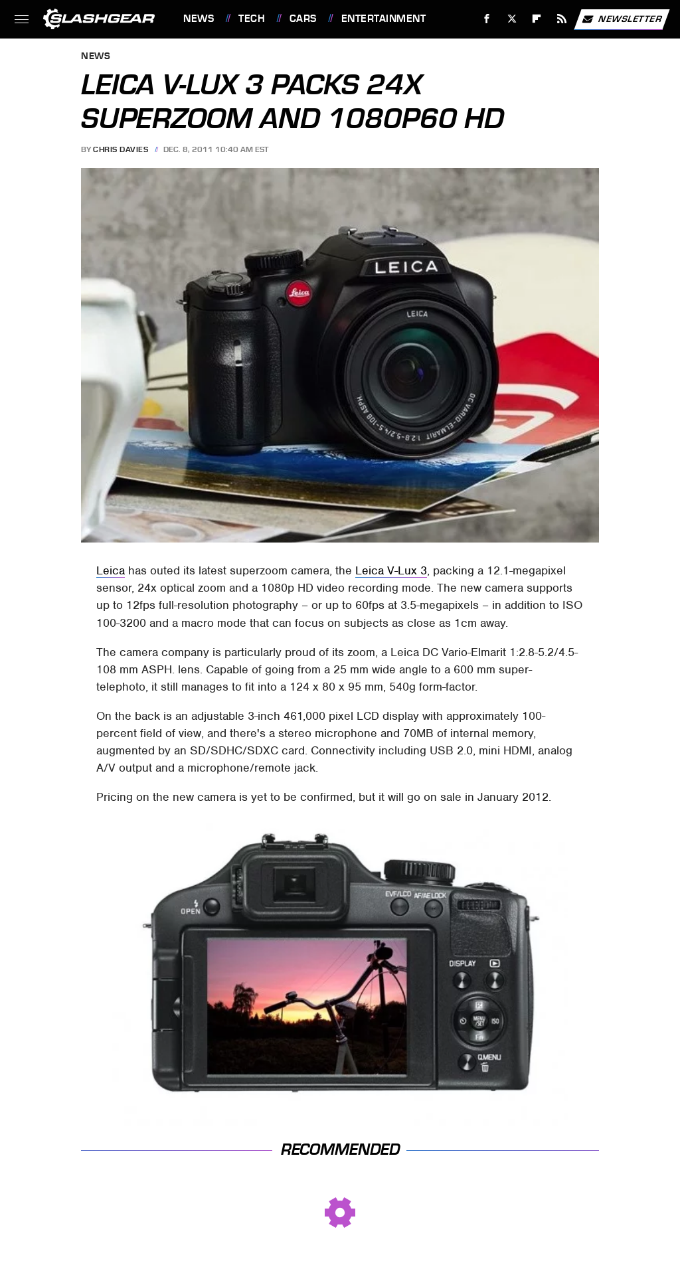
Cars (303, 19)
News (198, 19)
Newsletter (621, 19)
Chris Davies (120, 149)
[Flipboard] (537, 19)
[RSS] (562, 19)
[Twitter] (511, 19)
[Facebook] (487, 19)
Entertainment (383, 19)
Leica (110, 570)
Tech (251, 19)
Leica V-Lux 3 (391, 570)
